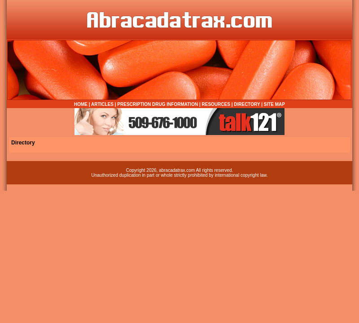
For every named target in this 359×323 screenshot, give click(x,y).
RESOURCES (216, 104)
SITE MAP (274, 104)
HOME (81, 104)
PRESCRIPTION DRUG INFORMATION (157, 104)
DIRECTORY (247, 104)
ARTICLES (102, 104)
